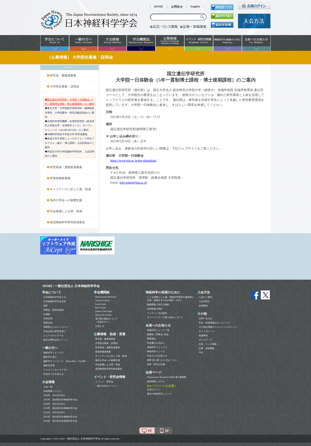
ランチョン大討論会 (157, 313)
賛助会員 (47, 322)
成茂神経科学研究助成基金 (67, 222)
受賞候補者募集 (60, 178)
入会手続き (204, 301)
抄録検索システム (52, 391)
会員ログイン (153, 389)
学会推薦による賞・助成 (66, 211)
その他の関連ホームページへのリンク (218, 327)
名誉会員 (47, 318)
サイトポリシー (206, 331)
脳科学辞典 (49, 365)
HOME (158, 6)
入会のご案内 (205, 297)
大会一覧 (47, 387)
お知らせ (99, 326)
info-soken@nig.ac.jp (133, 182)
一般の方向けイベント (106, 386)
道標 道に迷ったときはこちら (162, 360)
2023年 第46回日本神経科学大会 (60, 408)
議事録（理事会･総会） (159, 334)
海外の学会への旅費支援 (66, 200)
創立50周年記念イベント (55, 340)
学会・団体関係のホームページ (214, 322)
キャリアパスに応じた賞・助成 (70, 189)
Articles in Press (102, 300)
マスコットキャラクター (55, 369)
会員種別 (203, 305)
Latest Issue (100, 304)
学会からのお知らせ (53, 374)
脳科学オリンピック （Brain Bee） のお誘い (65, 361)
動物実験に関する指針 (158, 304)
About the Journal (103, 315)
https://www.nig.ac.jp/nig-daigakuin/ (133, 160)
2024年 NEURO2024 (54, 404)
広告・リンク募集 (208, 344)
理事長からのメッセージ (55, 327)
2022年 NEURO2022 (54, 412)
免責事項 (203, 335)
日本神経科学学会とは (54, 297)
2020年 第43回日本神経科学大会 (60, 421)
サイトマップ (205, 340)
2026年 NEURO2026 (54, 395)
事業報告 (151, 338)
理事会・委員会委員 (53, 310)
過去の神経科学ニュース (159, 393)
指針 (45, 305)
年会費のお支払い (156, 343)
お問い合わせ (205, 318)
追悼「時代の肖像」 (157, 364)
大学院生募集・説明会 (64, 86)
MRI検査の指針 (154, 309)
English (195, 6)
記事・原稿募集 (206, 348)
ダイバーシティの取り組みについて (165, 317)
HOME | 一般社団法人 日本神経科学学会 (71, 286)
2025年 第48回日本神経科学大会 (60, 399)
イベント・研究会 (104, 381)
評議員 (46, 314)
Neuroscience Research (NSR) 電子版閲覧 (166, 377)
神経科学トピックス (53, 352)
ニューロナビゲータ (53, 335)
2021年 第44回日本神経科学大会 (60, 416)
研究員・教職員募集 (63, 75)
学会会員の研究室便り (54, 331)
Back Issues (100, 307)
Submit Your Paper (103, 311)
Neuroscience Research (105, 297)
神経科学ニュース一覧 (158, 330)
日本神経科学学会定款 (54, 301)
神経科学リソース (156, 351)
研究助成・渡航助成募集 (66, 167)
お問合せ (177, 6)
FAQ (201, 352)
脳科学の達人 (50, 357)
